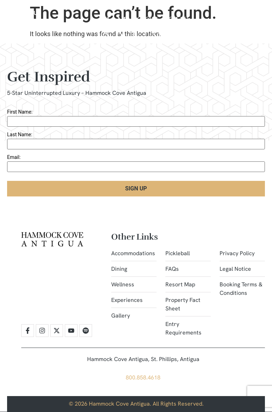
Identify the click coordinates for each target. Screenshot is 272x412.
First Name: (20, 111)
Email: (14, 157)
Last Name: (19, 134)
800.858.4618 (143, 377)
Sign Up (136, 188)
